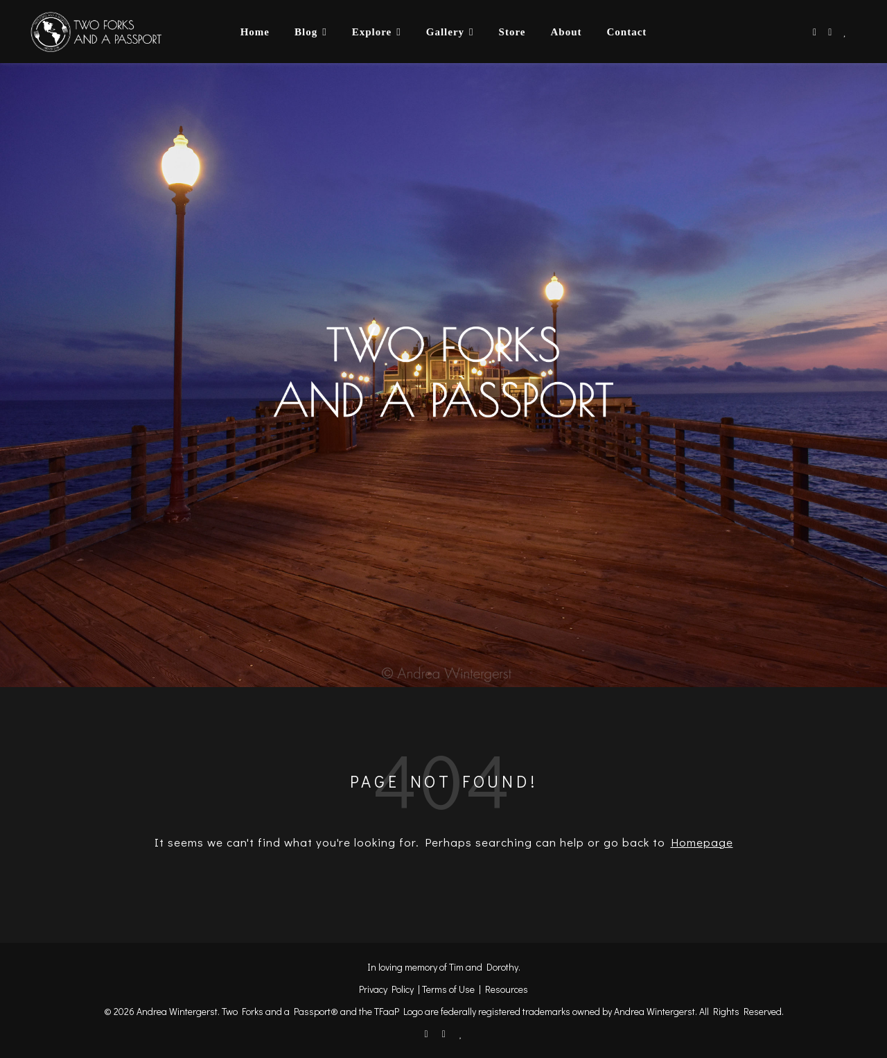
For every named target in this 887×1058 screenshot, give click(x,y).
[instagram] (831, 31)
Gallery (445, 31)
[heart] (845, 31)
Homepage (702, 842)
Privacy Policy (386, 989)
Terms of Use (448, 989)
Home (255, 31)
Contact (626, 31)
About (565, 31)
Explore (372, 31)
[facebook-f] (815, 31)
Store (512, 31)
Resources (506, 989)
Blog (306, 31)
